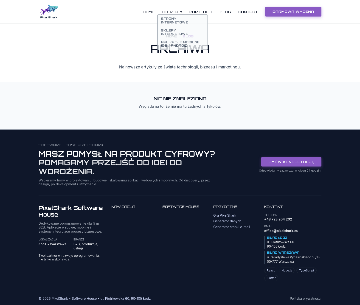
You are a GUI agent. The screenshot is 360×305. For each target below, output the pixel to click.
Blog (225, 12)
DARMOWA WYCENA (293, 11)
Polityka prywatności (305, 298)
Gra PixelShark (224, 215)
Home (149, 12)
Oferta (172, 12)
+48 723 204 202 (278, 219)
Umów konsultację (291, 162)
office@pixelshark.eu (281, 231)
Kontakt (248, 12)
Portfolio (200, 12)
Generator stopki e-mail (231, 227)
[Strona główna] (49, 12)
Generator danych (227, 221)
